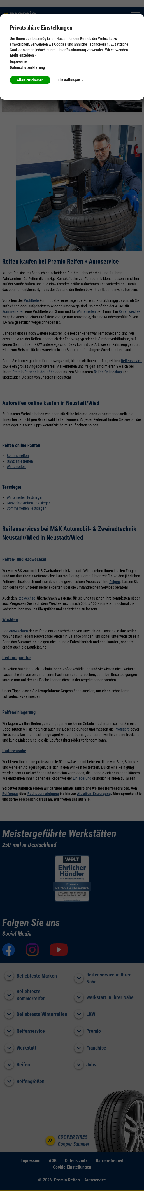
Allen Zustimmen (30, 80)
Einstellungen (70, 80)
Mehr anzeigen (23, 55)
